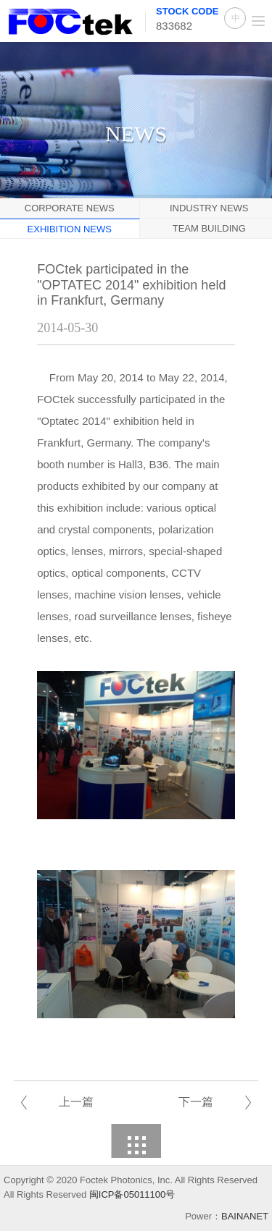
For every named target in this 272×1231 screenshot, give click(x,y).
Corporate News (70, 208)
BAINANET (244, 1216)
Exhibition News (70, 229)
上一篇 (76, 1102)
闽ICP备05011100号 (132, 1194)
